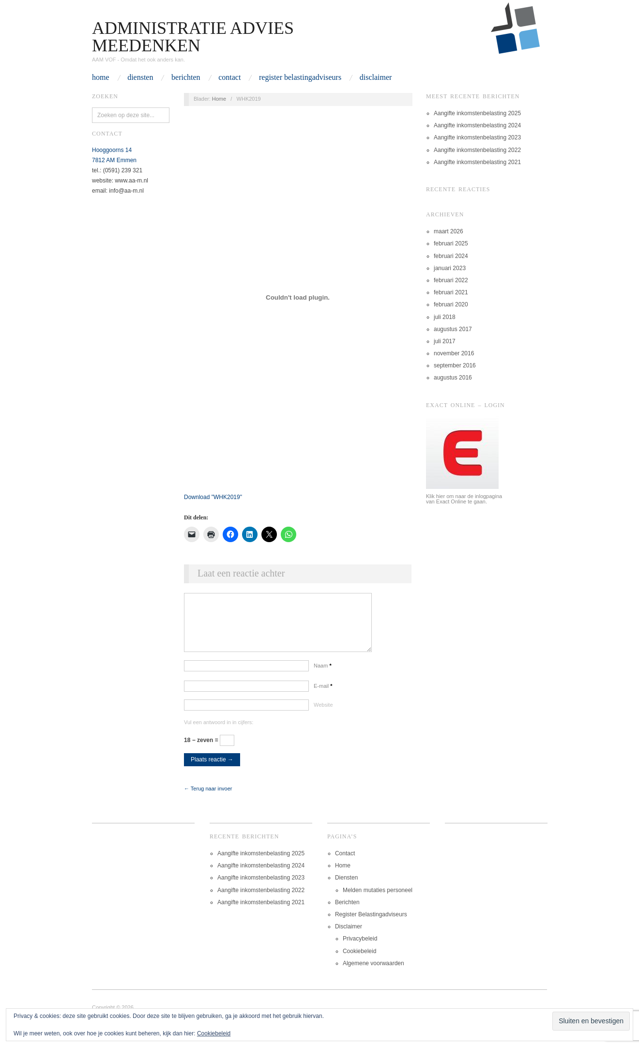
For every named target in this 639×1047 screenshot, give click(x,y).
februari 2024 (451, 256)
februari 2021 (451, 292)
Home (100, 77)
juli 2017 (445, 341)
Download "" (213, 497)
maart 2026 (448, 231)
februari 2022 (451, 280)
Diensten (140, 77)
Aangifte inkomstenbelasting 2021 (477, 162)
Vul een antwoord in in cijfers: (218, 732)
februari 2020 (451, 304)
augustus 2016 (453, 377)
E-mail (323, 695)
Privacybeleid (360, 948)
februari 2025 (451, 243)
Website (323, 714)
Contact (229, 77)
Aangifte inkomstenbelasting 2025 (477, 113)
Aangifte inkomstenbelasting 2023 (477, 137)
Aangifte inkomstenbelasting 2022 (477, 150)
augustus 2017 (453, 329)
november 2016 (454, 353)
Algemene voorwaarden (373, 973)
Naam (323, 675)
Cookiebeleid (359, 960)
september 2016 (455, 365)
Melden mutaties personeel (377, 899)
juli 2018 (445, 317)
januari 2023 (450, 268)
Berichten (185, 77)
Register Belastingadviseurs (300, 77)
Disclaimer (376, 77)
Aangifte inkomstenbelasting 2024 (477, 125)
